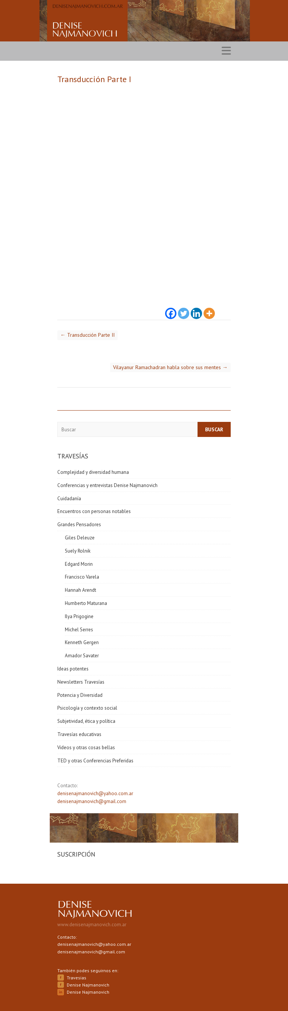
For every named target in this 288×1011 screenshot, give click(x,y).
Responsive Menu (226, 51)
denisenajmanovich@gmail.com (91, 801)
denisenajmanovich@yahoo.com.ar (95, 793)
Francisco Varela (82, 577)
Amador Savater (82, 655)
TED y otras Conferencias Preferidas (95, 760)
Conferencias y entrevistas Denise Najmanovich (107, 485)
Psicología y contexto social (87, 708)
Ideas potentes (73, 669)
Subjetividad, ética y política (86, 721)
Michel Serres (79, 629)
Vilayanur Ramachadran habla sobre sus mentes (170, 367)
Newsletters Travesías (80, 682)
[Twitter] (183, 309)
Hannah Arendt (80, 590)
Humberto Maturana (86, 603)
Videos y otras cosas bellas (86, 747)
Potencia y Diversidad (80, 695)
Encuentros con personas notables (94, 511)
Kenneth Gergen (82, 642)
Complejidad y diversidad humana (93, 472)
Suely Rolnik (77, 551)
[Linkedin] (196, 309)
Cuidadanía (69, 498)
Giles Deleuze (80, 538)
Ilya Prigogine (79, 616)
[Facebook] (170, 309)
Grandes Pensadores (79, 524)
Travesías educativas (79, 734)
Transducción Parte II (87, 334)
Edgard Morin (79, 564)
